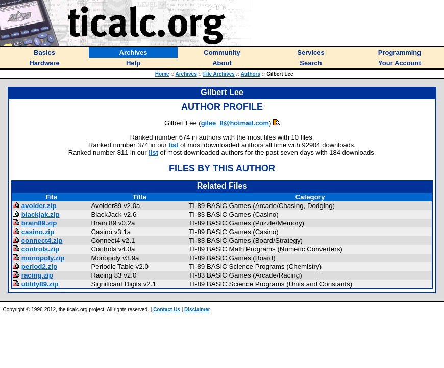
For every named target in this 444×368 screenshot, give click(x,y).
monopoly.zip (43, 258)
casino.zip (37, 232)
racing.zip (37, 275)
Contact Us (166, 309)
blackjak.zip (40, 214)
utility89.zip (40, 284)
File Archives (219, 74)
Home (162, 74)
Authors (250, 74)
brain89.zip (39, 223)
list (174, 145)
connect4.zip (42, 240)
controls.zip (40, 249)
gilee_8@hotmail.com (235, 123)
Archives (185, 74)
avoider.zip (39, 206)
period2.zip (39, 266)
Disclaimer (197, 309)
